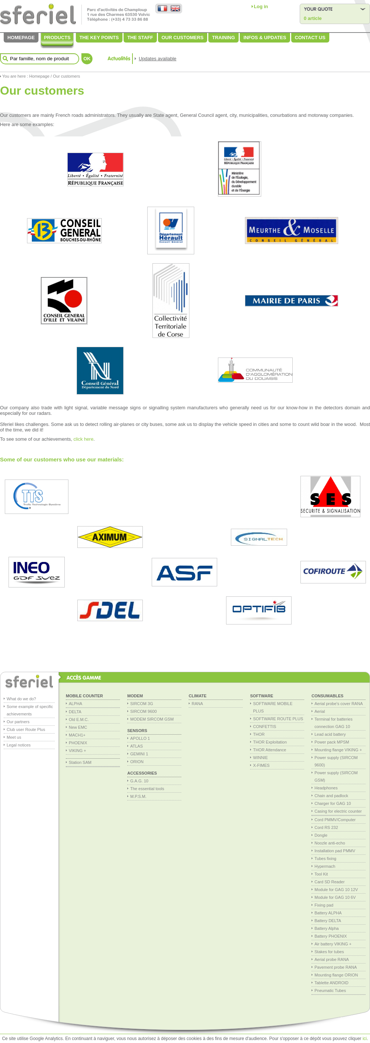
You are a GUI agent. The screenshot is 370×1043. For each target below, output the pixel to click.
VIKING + (77, 750)
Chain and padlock (331, 795)
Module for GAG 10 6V (335, 897)
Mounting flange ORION (336, 975)
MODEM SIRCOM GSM (152, 719)
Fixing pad (323, 905)
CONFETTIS (264, 726)
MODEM (135, 696)
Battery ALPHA (328, 913)
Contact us (310, 37)
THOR (259, 734)
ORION (137, 761)
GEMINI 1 (139, 754)
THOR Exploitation (270, 742)
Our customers (183, 37)
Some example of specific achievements (30, 710)
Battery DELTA (327, 920)
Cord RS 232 (326, 827)
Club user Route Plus (26, 729)
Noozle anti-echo (329, 843)
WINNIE (260, 757)
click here (83, 439)
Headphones (325, 788)
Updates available (157, 58)
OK (86, 58)
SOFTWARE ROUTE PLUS (278, 719)
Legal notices (19, 745)
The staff (140, 37)
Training (223, 37)
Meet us (14, 737)
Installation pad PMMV (334, 851)
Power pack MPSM (331, 742)
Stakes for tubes (329, 951)
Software (261, 696)
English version (175, 8)
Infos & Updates (264, 37)
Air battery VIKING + (333, 944)
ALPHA (75, 703)
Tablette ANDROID (331, 983)
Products (57, 37)
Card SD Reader (329, 882)
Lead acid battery (330, 734)
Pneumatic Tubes (330, 990)
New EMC (78, 727)
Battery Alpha (326, 928)
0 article (313, 18)
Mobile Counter (84, 696)
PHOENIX (78, 743)
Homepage (21, 37)
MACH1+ (77, 735)
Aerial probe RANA (331, 959)
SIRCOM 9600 (143, 711)
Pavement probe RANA (335, 967)
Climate (197, 696)
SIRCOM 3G (141, 703)
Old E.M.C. (79, 719)
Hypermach (324, 866)
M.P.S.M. (138, 796)
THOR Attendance (269, 750)
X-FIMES (261, 765)
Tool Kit (321, 874)
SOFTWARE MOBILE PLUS (273, 707)
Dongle (320, 835)
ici (365, 1038)
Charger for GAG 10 (332, 803)
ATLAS (136, 746)
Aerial (319, 711)
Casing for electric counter (338, 811)
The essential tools (147, 788)
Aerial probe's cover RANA (338, 703)
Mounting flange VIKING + (338, 750)
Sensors (137, 730)
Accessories (142, 773)
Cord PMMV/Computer (335, 819)
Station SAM (80, 762)
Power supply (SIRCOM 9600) (336, 761)
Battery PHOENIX (330, 936)
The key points (99, 37)
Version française (162, 8)
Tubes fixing (325, 858)
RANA (197, 703)
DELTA (75, 712)
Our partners (18, 721)
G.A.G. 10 (139, 781)
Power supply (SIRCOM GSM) (336, 776)
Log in (261, 6)
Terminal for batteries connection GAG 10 (333, 723)
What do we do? (21, 699)
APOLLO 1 (140, 738)
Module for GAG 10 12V (336, 889)
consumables (327, 696)
